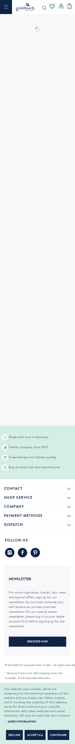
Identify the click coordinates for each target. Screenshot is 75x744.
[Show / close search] (43, 7)
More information (22, 722)
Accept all (35, 735)
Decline (14, 735)
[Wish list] (52, 7)
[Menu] (6, 7)
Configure (58, 735)
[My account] (61, 7)
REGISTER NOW (37, 641)
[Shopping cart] (70, 7)
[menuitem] (6, 7)
